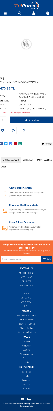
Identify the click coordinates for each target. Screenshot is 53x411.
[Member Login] (34, 13)
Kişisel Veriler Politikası (26, 332)
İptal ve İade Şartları (26, 324)
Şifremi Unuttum (26, 354)
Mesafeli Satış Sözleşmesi (26, 316)
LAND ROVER (26, 302)
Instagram (26, 380)
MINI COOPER (26, 298)
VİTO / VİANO (26, 277)
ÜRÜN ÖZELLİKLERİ (11, 160)
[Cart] (48, 13)
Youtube (26, 384)
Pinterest (26, 388)
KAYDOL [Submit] (47, 259)
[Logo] (26, 5)
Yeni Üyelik (26, 346)
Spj (2, 78)
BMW (26, 294)
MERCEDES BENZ (26, 273)
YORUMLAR (28, 160)
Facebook (26, 372)
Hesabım (26, 342)
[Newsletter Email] (21, 259)
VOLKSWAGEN (26, 285)
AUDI (26, 289)
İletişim (26, 362)
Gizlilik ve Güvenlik (26, 320)
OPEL (26, 306)
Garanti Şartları (26, 328)
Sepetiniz (26, 358)
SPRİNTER (26, 281)
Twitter (26, 376)
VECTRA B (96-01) (37, 97)
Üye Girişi (26, 350)
